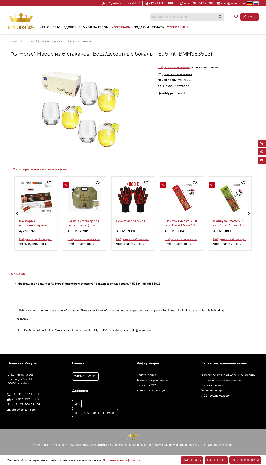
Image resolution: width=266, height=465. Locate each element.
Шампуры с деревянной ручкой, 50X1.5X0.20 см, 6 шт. (34, 223)
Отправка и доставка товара (221, 380)
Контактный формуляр (152, 390)
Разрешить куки (245, 460)
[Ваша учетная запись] (249, 17)
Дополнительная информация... (122, 460)
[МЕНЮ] (45, 27)
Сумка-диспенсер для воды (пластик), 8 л (132, 223)
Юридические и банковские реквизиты (228, 375)
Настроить (216, 460)
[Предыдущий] (17, 214)
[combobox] (183, 17)
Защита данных (212, 385)
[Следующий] (249, 214)
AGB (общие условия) (216, 396)
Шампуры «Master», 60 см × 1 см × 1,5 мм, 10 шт (229, 223)
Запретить (192, 460)
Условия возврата (213, 390)
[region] (80, 109)
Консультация (146, 375)
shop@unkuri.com (233, 3)
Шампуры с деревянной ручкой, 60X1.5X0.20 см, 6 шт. (83, 223)
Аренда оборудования (152, 380)
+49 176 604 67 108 (198, 3)
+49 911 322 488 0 (126, 3)
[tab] (24, 274)
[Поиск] (219, 17)
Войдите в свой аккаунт (174, 67)
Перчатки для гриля (179, 221)
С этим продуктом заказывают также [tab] (40, 169)
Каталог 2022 (146, 385)
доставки (104, 445)
